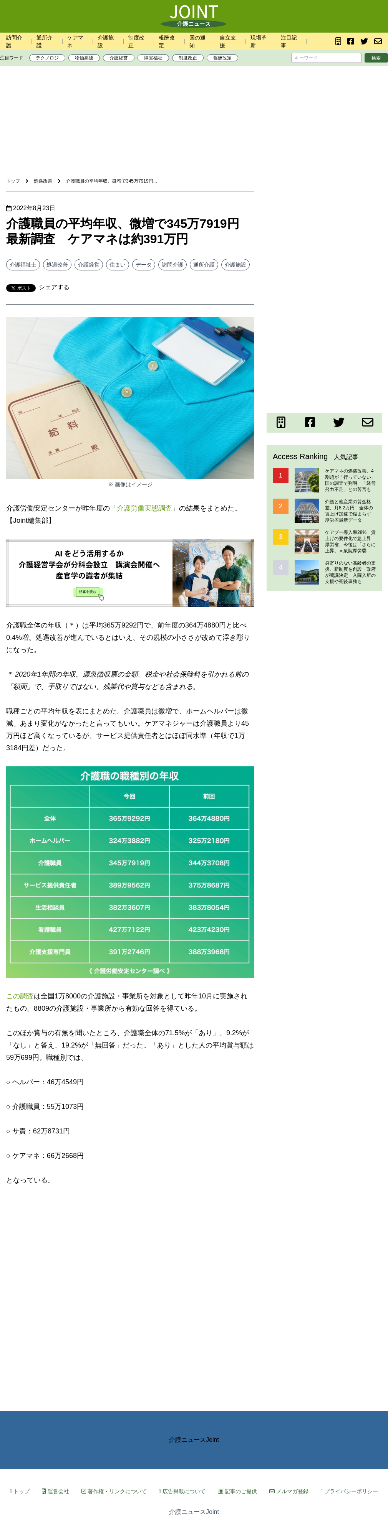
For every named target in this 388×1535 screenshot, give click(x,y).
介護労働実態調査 (144, 508)
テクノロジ (47, 58)
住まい (117, 265)
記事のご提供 (237, 1491)
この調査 (20, 996)
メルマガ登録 (288, 1491)
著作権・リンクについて (114, 1491)
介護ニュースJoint (194, 1439)
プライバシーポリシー (349, 1491)
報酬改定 (222, 58)
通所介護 (204, 265)
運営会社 (55, 1491)
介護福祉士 (23, 265)
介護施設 (235, 265)
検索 (376, 58)
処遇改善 (57, 265)
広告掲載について (182, 1491)
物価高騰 (84, 58)
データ (144, 265)
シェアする (54, 287)
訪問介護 (172, 265)
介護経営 (118, 58)
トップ (20, 1491)
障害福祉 (153, 58)
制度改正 (188, 58)
